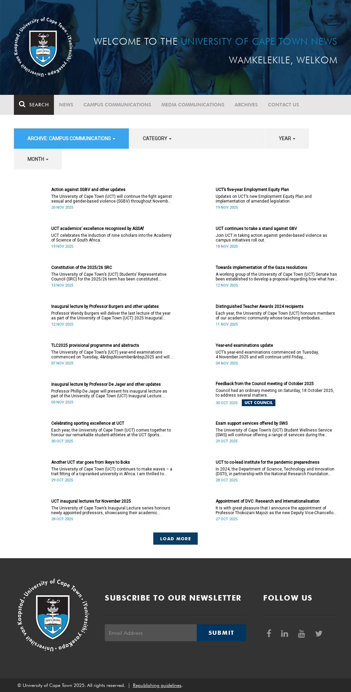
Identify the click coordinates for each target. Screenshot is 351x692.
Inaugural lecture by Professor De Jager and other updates (106, 384)
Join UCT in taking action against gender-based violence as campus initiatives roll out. (271, 238)
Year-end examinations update (244, 345)
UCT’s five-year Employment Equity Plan (252, 189)
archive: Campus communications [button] (71, 138)
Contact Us (283, 104)
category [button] (157, 138)
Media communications (193, 104)
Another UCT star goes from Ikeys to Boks (90, 462)
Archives (246, 104)
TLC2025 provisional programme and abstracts (95, 345)
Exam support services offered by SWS (252, 423)
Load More (175, 538)
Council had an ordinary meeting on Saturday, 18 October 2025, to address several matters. (275, 393)
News (66, 104)
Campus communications (117, 104)
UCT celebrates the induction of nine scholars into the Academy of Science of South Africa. (111, 238)
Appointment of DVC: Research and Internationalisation (267, 501)
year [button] (287, 138)
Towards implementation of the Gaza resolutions (261, 267)
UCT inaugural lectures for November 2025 (91, 501)
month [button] (37, 159)
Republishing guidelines (157, 685)
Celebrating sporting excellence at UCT (87, 423)
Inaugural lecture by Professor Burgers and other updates (105, 306)
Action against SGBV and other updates (88, 189)
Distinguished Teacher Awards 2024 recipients (260, 306)
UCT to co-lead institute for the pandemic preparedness (267, 462)
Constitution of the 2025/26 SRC (81, 267)
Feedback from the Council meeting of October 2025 (265, 383)
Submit (221, 632)
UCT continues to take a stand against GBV (256, 228)
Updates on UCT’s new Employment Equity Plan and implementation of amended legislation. (264, 199)
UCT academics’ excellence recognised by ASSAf (97, 228)
